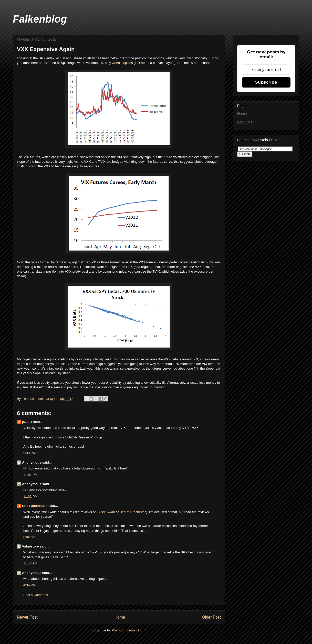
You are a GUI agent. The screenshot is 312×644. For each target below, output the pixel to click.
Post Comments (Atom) (129, 630)
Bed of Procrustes (133, 512)
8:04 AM (29, 537)
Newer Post (27, 617)
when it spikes (122, 63)
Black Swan (106, 512)
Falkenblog (40, 19)
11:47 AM (30, 563)
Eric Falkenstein (35, 506)
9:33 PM (29, 453)
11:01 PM (30, 475)
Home (120, 617)
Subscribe (266, 82)
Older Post (211, 617)
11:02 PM (30, 496)
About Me (245, 122)
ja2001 (27, 422)
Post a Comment (35, 595)
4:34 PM (29, 585)
